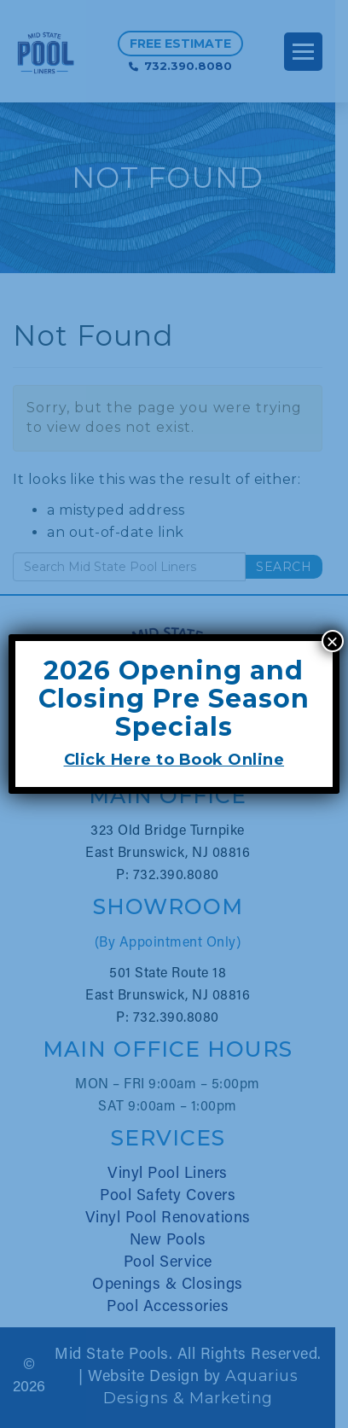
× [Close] (333, 641)
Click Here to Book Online (174, 759)
